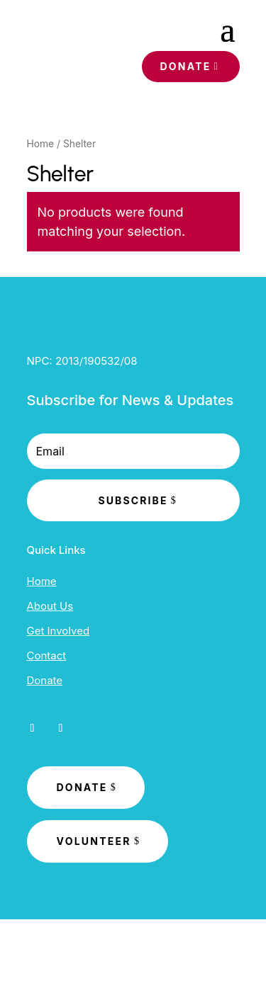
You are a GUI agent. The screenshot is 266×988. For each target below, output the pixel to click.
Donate (185, 66)
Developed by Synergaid (133, 954)
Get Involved (58, 630)
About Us (50, 606)
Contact (47, 655)
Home (41, 143)
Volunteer (94, 841)
